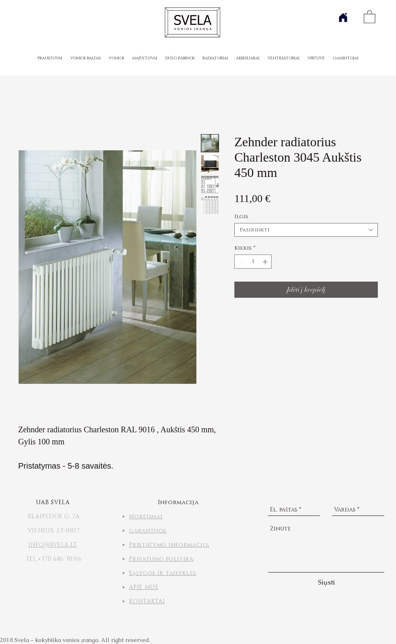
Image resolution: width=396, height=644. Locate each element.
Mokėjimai (145, 516)
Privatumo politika (161, 559)
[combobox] (306, 230)
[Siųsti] (326, 583)
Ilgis (241, 216)
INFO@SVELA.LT (52, 545)
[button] (369, 16)
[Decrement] (240, 262)
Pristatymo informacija (169, 545)
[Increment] (266, 262)
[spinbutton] (253, 262)
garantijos (147, 531)
